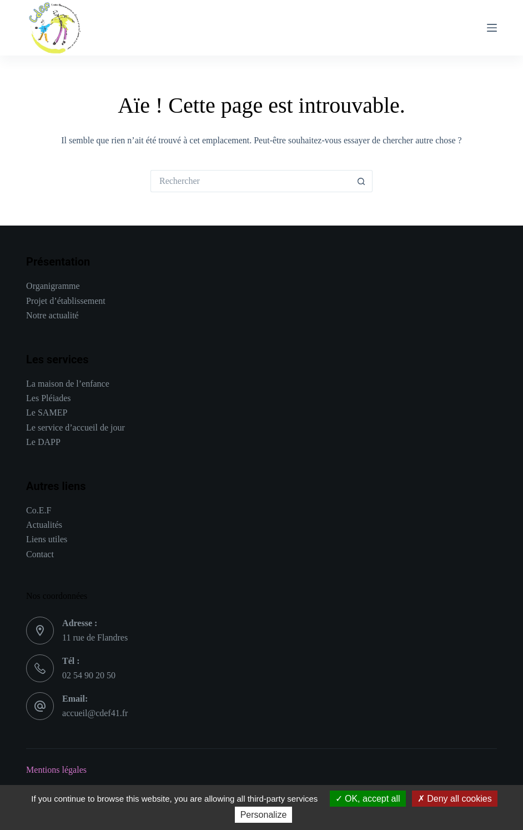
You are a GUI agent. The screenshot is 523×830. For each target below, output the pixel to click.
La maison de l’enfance (67, 383)
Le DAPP (43, 442)
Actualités (44, 524)
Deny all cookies (455, 798)
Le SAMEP (46, 412)
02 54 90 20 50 (88, 675)
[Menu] (492, 28)
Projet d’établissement (65, 301)
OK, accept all (367, 798)
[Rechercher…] (250, 181)
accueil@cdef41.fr (95, 713)
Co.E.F (38, 510)
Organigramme (53, 286)
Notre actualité (52, 315)
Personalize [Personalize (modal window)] (263, 814)
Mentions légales (56, 769)
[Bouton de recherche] (361, 181)
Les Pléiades (48, 398)
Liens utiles (46, 539)
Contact (40, 554)
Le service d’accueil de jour (75, 427)
